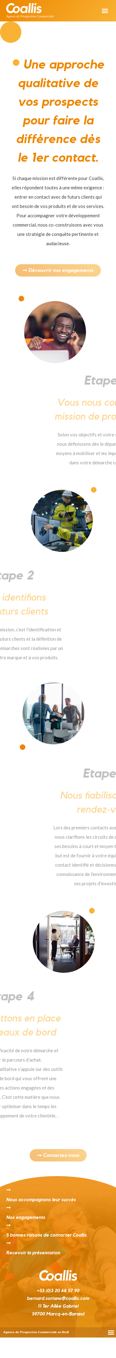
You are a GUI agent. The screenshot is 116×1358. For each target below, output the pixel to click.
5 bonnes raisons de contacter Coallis (46, 1235)
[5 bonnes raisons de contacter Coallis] (8, 1225)
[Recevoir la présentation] (8, 1243)
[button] (105, 11)
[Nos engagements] (8, 1207)
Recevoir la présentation (33, 1253)
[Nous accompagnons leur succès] (8, 1190)
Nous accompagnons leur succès (41, 1200)
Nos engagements (25, 1217)
